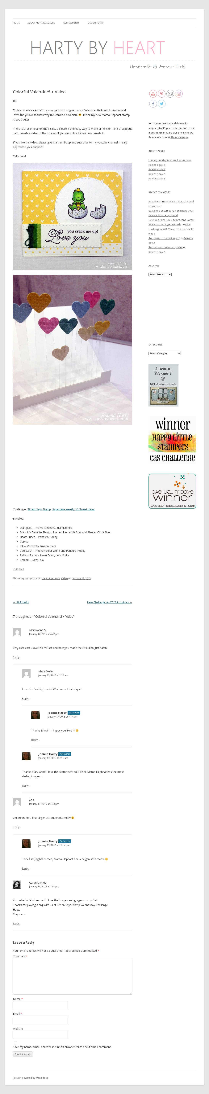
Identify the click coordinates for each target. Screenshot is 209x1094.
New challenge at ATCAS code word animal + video (171, 229)
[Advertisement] (172, 309)
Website (18, 1028)
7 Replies (18, 569)
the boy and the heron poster (165, 247)
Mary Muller (46, 671)
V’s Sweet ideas (84, 509)
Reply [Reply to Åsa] (16, 827)
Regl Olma (154, 201)
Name (18, 999)
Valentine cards (51, 578)
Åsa (31, 800)
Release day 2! (156, 174)
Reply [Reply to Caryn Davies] (16, 923)
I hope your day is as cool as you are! (169, 160)
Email (17, 1013)
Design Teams (95, 22)
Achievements (71, 22)
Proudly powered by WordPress (30, 1077)
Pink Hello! (21, 602)
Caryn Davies (37, 882)
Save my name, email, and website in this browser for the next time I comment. (62, 1047)
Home (16, 22)
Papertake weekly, (63, 509)
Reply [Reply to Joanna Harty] (34, 739)
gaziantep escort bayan (162, 210)
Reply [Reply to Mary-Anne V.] (16, 657)
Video (64, 578)
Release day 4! (156, 164)
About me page (179, 137)
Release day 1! (156, 178)
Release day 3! (156, 169)
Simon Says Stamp (39, 509)
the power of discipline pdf (163, 238)
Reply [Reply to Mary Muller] (25, 698)
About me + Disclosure (41, 22)
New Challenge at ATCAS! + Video (109, 602)
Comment (20, 956)
